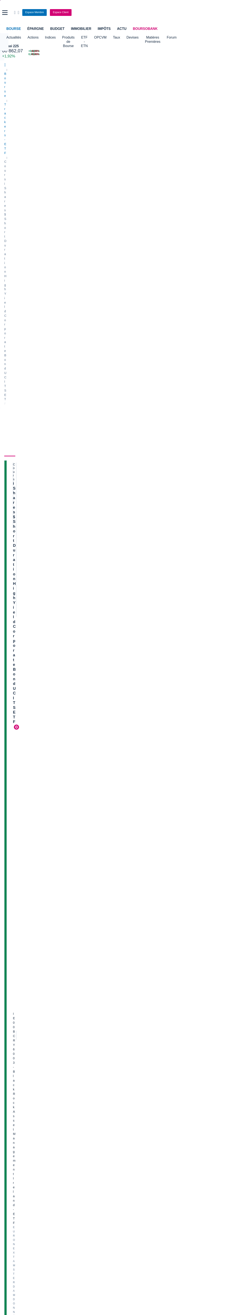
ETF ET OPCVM (149, 587)
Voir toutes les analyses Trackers (59, 874)
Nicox (8, 1089)
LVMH (8, 1083)
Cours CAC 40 (13, 1166)
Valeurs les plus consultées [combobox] (186, 232)
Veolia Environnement (76, 1038)
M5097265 (135, 835)
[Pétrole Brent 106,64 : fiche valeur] (99, 51)
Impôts (104, 29)
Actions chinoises (156, 581)
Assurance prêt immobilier (175, 1189)
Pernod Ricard (129, 1045)
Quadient (68, 1064)
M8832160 (178, 788)
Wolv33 (133, 695)
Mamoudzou (176, 605)
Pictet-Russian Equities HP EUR (164, 764)
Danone (9, 1070)
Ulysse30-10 (136, 652)
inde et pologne (151, 810)
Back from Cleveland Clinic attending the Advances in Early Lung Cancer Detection (201, 1127)
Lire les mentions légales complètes (140, 985)
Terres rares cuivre (154, 717)
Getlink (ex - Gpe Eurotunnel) (23, 1077)
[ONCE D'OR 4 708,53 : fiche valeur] (99, 54)
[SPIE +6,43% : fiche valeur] (181, 54)
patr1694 (134, 741)
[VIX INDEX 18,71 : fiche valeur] (143, 54)
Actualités (104, 113)
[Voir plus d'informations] (50, 437)
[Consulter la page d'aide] (178, 12)
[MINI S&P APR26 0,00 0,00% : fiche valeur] (51, 54)
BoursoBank (145, 29)
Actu (121, 29)
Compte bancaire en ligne (21, 1195)
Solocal (67, 1070)
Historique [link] (143, 113)
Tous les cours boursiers (20, 1160)
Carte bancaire (14, 1202)
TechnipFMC (70, 1077)
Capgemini (127, 1077)
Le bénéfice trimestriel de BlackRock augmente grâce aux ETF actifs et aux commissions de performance (63, 706)
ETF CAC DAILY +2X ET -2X (161, 628)
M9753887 (135, 928)
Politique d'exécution (27, 194)
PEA (161, 1202)
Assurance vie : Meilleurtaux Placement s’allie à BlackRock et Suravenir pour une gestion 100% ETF (58, 588)
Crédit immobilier (92, 1195)
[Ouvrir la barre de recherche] (175, 12)
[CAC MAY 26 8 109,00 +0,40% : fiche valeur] (51, 51)
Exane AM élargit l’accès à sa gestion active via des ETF (54, 749)
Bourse (13, 29)
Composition (79, 113)
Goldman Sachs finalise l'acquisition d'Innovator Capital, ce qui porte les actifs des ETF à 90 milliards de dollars (64, 779)
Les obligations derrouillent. (164, 675)
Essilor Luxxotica (15, 1045)
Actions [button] (32, 37)
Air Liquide (127, 1064)
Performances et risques (42, 113)
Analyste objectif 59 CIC (193, 1046)
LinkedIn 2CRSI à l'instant (194, 1074)
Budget (57, 29)
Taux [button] (142, 37)
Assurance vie (90, 1189)
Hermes (125, 1032)
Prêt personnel (90, 1202)
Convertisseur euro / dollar (137, 1166)
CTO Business (186, 165)
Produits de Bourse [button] (76, 37)
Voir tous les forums (219, 567)
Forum (211, 37)
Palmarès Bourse (73, 1160)
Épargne (35, 29)
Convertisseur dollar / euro (137, 1160)
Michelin (9, 1051)
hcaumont (135, 885)
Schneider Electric (16, 1057)
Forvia (66, 1057)
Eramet (67, 1045)
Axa (6, 1032)
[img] (48, 457)
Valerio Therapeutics (133, 1038)
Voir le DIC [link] (133, 328)
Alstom (66, 1051)
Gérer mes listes (175, 252)
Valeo (65, 1083)
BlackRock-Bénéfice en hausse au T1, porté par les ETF (54, 720)
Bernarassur (136, 788)
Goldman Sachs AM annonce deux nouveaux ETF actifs (54, 574)
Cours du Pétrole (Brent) (78, 1166)
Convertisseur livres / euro (194, 1153)
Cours (9, 113)
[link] (8, 1246)
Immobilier (81, 29)
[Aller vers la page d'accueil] (118, 12)
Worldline (126, 1083)
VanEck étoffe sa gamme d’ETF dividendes (45, 602)
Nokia (66, 1032)
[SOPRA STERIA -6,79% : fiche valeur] (217, 54)
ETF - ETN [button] (105, 37)
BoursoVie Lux (187, 159)
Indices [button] (50, 37)
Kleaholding (127, 1089)
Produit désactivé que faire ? (162, 908)
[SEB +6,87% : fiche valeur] (181, 51)
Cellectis (9, 1064)
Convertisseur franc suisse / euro (199, 1160)
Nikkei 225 (10, 46)
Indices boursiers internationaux (83, 1153)
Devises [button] (158, 37)
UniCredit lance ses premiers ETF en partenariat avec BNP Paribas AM (64, 615)
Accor (123, 1070)
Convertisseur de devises (136, 1153)
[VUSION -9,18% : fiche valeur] (217, 51)
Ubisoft (124, 1051)
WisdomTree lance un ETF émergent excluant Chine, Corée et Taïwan (63, 692)
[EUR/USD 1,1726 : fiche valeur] (143, 51)
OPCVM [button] (126, 37)
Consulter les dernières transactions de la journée (126, 230)
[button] (5, 12)
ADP (65, 1089)
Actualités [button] (13, 37)
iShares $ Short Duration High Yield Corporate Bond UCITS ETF (35, 135)
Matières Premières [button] (185, 37)
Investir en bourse (170, 1195)
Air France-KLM (14, 1038)
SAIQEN (176, 652)
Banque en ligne (15, 1189)
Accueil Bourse (14, 1153)
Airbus (124, 1057)
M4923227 (135, 605)
